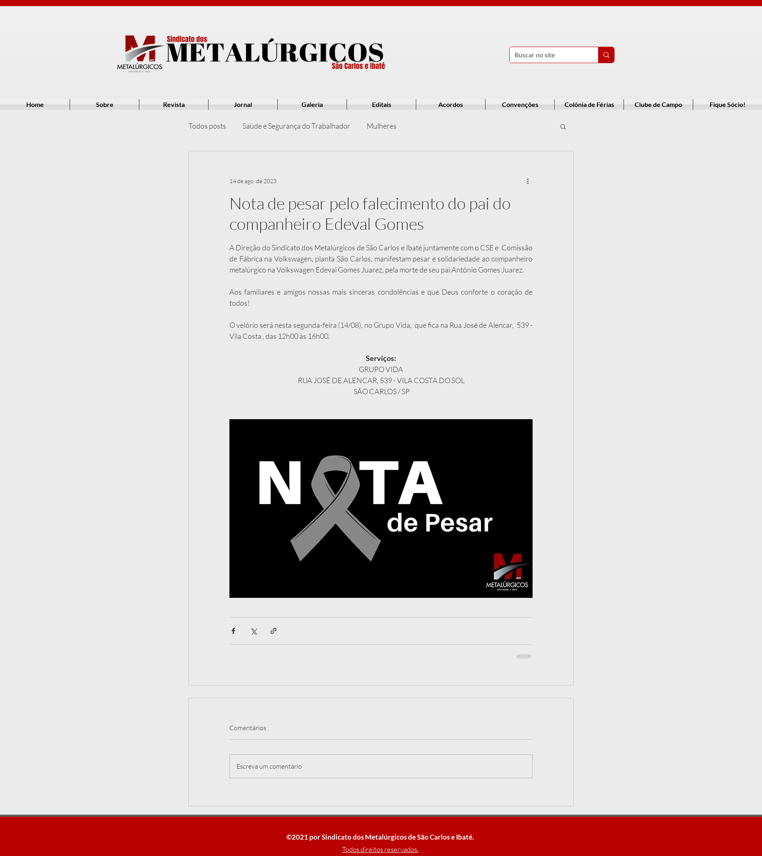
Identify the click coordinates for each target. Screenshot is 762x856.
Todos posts (207, 125)
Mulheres (382, 125)
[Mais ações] (528, 181)
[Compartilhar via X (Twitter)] (253, 631)
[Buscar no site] (548, 55)
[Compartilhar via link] (273, 631)
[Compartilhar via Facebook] (233, 631)
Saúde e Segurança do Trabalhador (296, 125)
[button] (563, 126)
